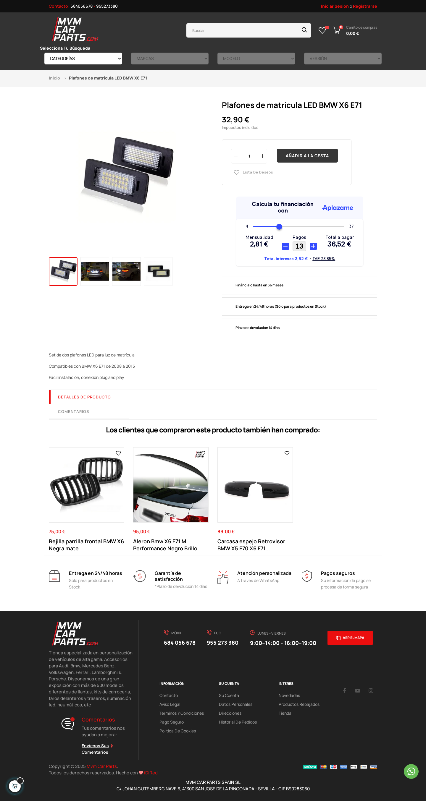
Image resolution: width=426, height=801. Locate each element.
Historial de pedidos (238, 722)
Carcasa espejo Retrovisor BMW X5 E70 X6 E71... (251, 545)
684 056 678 (180, 642)
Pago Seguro (171, 722)
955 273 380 (222, 642)
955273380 (107, 6)
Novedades (289, 695)
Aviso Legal (169, 704)
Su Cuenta (229, 695)
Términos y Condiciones (181, 713)
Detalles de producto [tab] (84, 397)
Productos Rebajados (299, 704)
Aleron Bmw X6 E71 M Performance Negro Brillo (165, 545)
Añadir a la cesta (307, 155)
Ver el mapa (353, 637)
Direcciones (230, 713)
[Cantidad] (249, 156)
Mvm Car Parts (102, 766)
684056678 (81, 6)
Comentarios (73, 411)
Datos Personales (235, 704)
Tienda (285, 713)
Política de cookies (177, 731)
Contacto (168, 695)
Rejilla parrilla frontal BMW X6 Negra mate (86, 545)
